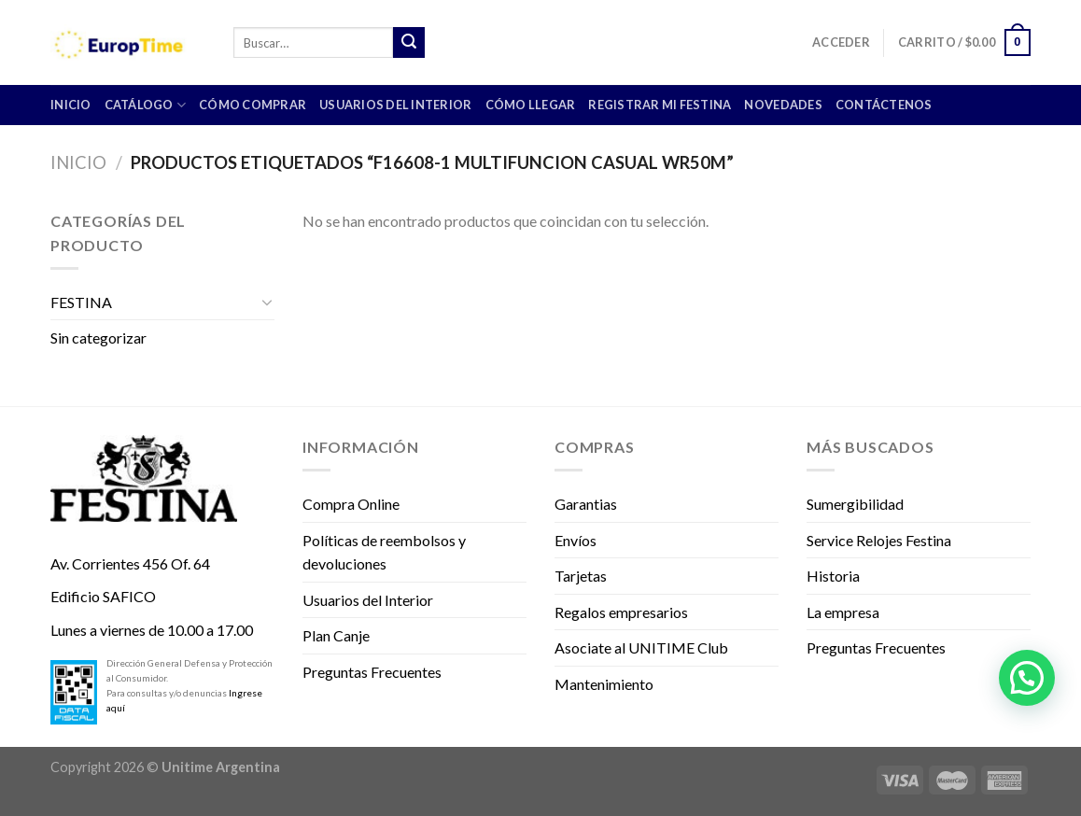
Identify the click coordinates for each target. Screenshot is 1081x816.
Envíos (576, 540)
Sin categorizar (98, 337)
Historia (833, 575)
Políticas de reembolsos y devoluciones (384, 552)
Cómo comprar (252, 104)
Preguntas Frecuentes (372, 672)
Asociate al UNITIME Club (641, 647)
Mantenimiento (604, 684)
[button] (1027, 678)
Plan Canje (336, 635)
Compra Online (351, 504)
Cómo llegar (530, 104)
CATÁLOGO (146, 105)
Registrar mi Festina (659, 104)
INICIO (70, 104)
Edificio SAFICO (103, 596)
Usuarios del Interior (395, 104)
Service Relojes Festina (879, 540)
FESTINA (81, 302)
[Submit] (409, 43)
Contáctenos (884, 104)
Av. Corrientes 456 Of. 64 (130, 563)
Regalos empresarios (621, 612)
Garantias (586, 504)
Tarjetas (581, 575)
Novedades (782, 104)
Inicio (78, 162)
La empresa (843, 612)
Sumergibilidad (855, 504)
